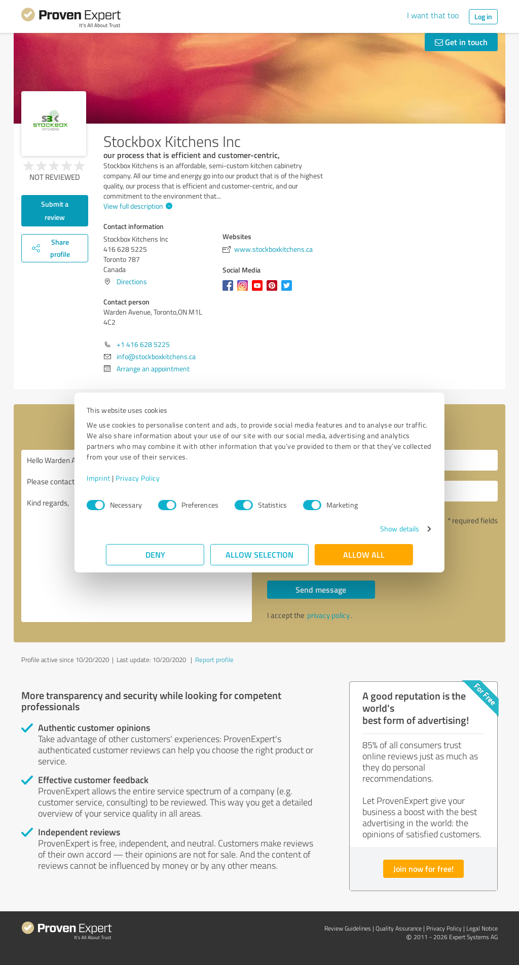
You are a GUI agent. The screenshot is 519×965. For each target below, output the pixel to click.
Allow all (364, 554)
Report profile (214, 659)
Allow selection (259, 554)
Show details (380, 528)
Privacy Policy (157, 478)
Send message (320, 589)
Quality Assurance (399, 928)
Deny (155, 554)
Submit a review (54, 210)
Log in (483, 16)
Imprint (118, 478)
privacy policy (328, 615)
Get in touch (461, 42)
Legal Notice (482, 928)
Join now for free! (423, 868)
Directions (132, 281)
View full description (136, 206)
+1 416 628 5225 (143, 344)
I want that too (433, 15)
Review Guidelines (347, 928)
